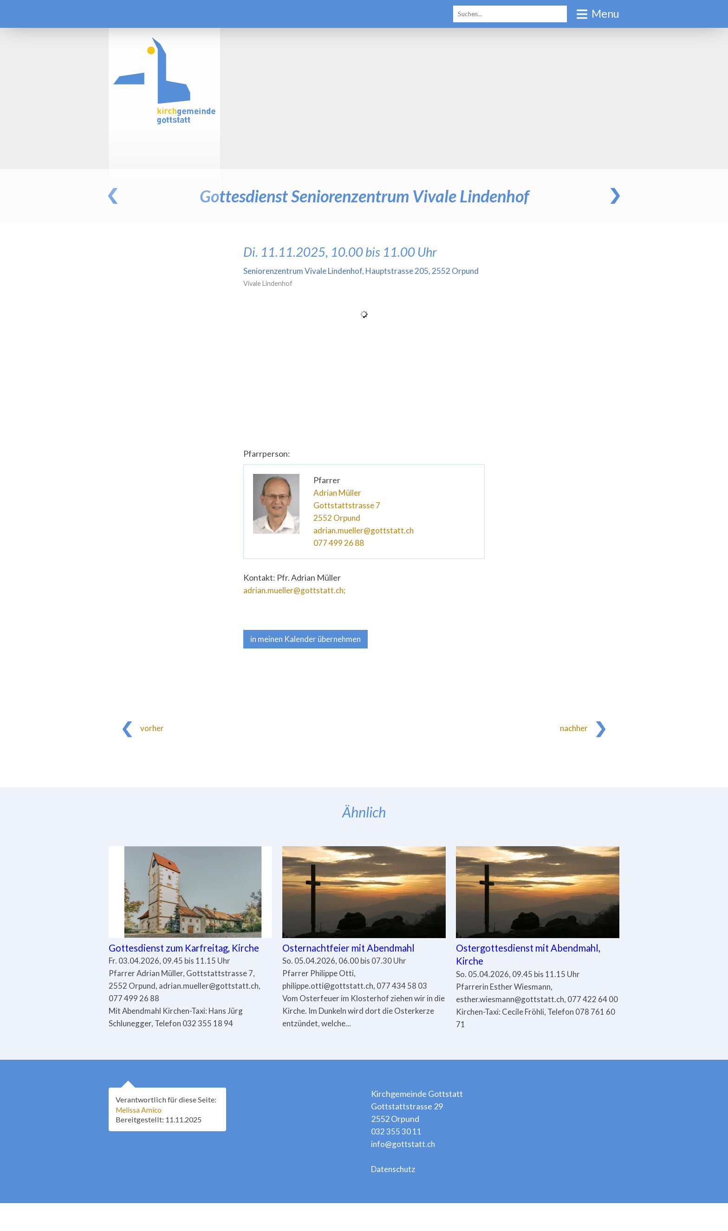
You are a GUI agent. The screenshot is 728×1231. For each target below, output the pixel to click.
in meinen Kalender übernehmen (309, 652)
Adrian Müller (338, 505)
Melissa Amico (141, 1137)
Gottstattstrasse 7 (347, 517)
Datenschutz (394, 1197)
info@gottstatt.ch (403, 1171)
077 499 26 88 (338, 555)
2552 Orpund (337, 530)
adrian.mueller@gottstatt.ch (364, 543)
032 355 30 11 (396, 1159)
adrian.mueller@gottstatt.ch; (296, 602)
